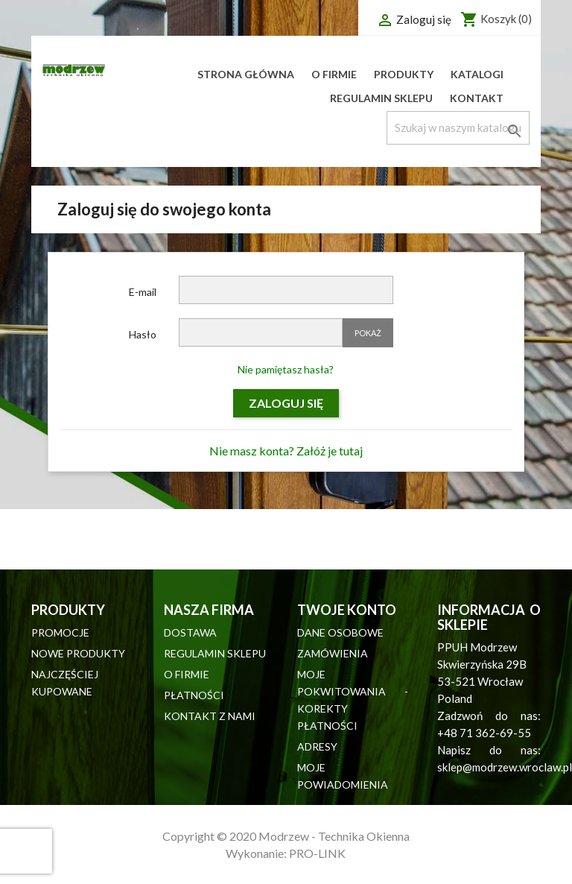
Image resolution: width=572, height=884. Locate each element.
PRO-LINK (317, 853)
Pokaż (368, 333)
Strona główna (245, 74)
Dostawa (190, 632)
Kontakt (476, 98)
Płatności (194, 695)
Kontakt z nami (209, 716)
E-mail (142, 291)
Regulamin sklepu (381, 98)
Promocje (60, 632)
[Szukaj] (458, 128)
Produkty (403, 74)
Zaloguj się (286, 403)
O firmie (334, 74)
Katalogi (477, 74)
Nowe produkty (78, 653)
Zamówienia (332, 653)
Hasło (142, 334)
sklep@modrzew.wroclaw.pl (504, 767)
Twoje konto (346, 610)
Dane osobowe (340, 632)
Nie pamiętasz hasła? (286, 369)
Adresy (317, 746)
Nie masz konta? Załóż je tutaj (286, 450)
